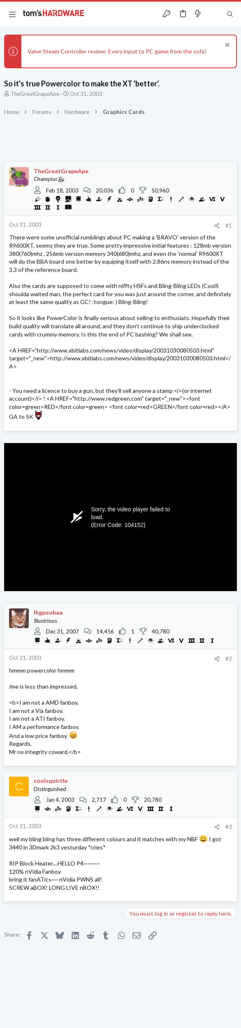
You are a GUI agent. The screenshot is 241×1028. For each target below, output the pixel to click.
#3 (228, 827)
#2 (228, 658)
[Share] (216, 226)
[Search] (230, 14)
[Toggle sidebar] (214, 14)
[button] (12, 14)
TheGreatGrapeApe (35, 94)
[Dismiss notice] (226, 46)
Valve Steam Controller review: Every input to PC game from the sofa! (117, 51)
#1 (228, 225)
